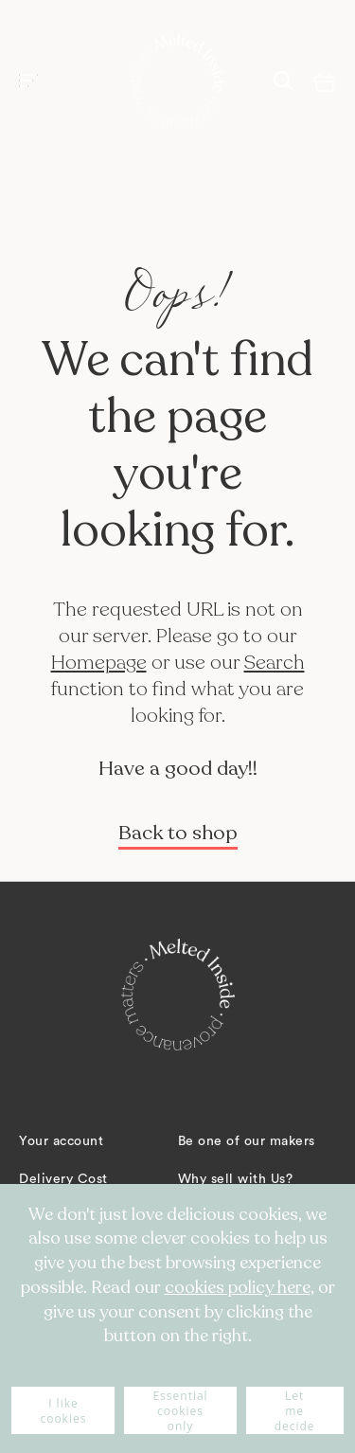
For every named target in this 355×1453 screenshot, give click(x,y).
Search (274, 662)
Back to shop (178, 833)
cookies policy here (238, 1287)
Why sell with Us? (235, 1179)
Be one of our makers (246, 1141)
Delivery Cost (63, 1179)
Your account (61, 1141)
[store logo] (178, 80)
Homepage (99, 662)
